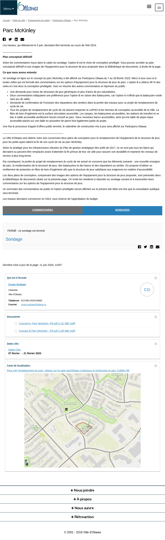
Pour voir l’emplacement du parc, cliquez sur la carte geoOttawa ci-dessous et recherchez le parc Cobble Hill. (68, 370)
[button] (5, 39)
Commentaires (42, 209)
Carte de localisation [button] (82, 365)
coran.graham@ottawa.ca (33, 304)
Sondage (14, 239)
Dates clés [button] (82, 343)
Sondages (122, 209)
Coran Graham (17, 284)
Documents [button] (82, 316)
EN (159, 7)
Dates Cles (14, 349)
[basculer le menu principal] (149, 6)
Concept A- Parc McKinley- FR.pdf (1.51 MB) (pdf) (47, 323)
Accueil (6, 20)
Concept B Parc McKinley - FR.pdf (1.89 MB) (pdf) (47, 330)
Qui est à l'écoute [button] (82, 277)
